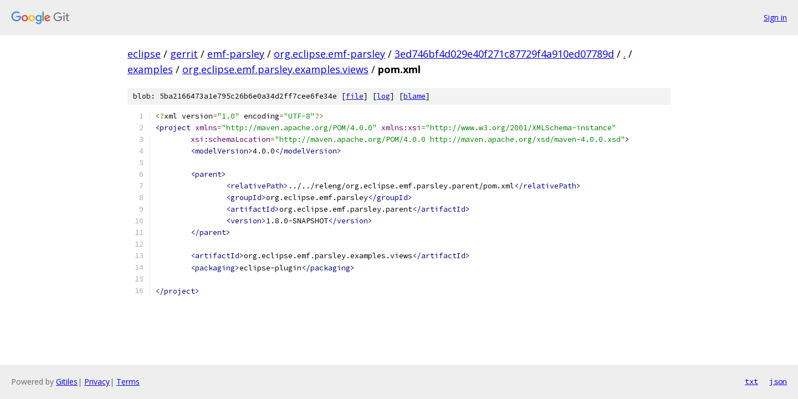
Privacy (97, 381)
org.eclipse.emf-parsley (329, 53)
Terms (128, 381)
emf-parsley (235, 53)
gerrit (184, 53)
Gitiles (67, 381)
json (778, 381)
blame (414, 96)
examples (150, 69)
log (383, 96)
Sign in (775, 17)
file (355, 96)
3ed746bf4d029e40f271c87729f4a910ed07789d (504, 53)
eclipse (144, 53)
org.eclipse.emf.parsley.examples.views (275, 69)
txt (751, 381)
